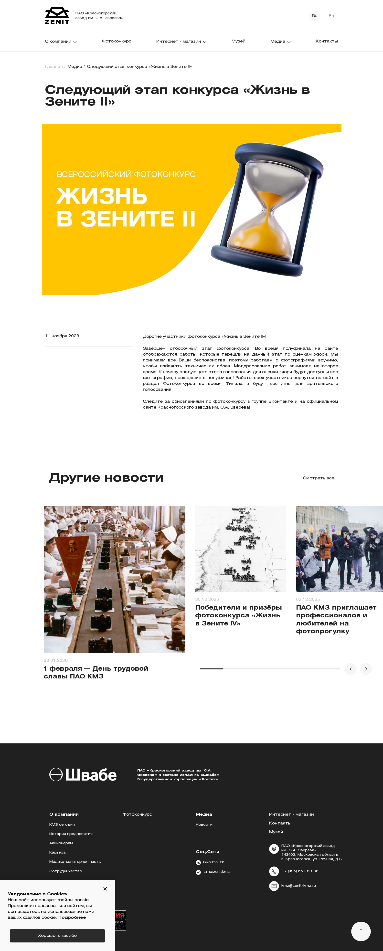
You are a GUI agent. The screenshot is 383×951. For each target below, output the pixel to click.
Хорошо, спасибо (57, 936)
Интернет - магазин (181, 42)
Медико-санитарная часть (75, 862)
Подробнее (72, 917)
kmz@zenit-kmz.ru (292, 886)
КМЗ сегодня (62, 824)
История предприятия (71, 834)
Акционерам (61, 843)
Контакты (327, 41)
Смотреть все (318, 478)
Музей (238, 41)
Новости (204, 824)
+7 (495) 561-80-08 (294, 871)
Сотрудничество (65, 871)
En (331, 16)
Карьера (57, 852)
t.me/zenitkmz (213, 872)
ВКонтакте (210, 862)
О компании (61, 42)
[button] (105, 889)
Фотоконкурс (116, 41)
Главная (54, 67)
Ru (315, 16)
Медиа (280, 42)
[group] (114, 601)
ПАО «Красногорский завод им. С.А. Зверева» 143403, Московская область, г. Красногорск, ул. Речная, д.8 (305, 852)
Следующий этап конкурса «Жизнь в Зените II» (139, 67)
